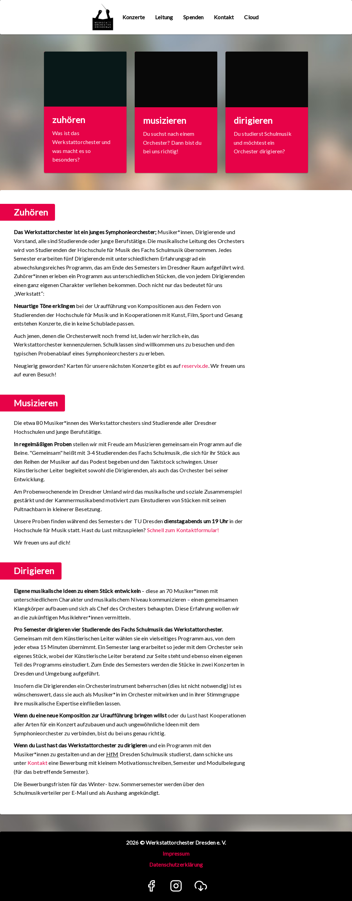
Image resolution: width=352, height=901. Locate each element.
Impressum (176, 853)
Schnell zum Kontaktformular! (183, 530)
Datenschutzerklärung (176, 864)
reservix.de (195, 365)
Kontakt (37, 762)
